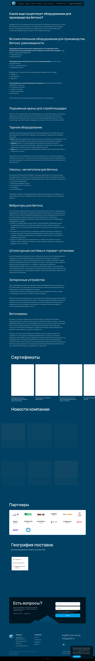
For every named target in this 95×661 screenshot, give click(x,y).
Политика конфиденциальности (69, 651)
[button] (75, 3)
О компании (37, 635)
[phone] (67, 608)
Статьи (45, 3)
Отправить (67, 615)
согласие (75, 650)
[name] (67, 604)
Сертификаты (37, 639)
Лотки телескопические (22, 646)
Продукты (19, 635)
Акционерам (37, 642)
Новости (33, 3)
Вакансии (39, 3)
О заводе (27, 3)
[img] (14, 3)
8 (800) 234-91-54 (61, 3)
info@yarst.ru (27, 613)
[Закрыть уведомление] (92, 647)
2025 (34, 651)
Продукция (21, 3)
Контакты (51, 3)
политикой (86, 652)
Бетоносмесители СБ (21, 641)
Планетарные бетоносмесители (20, 638)
